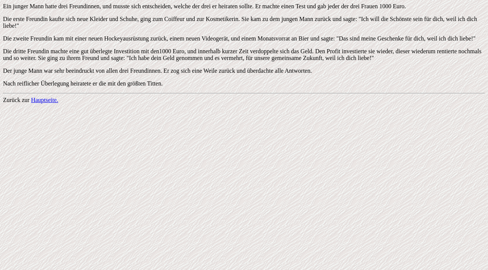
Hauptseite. (44, 100)
